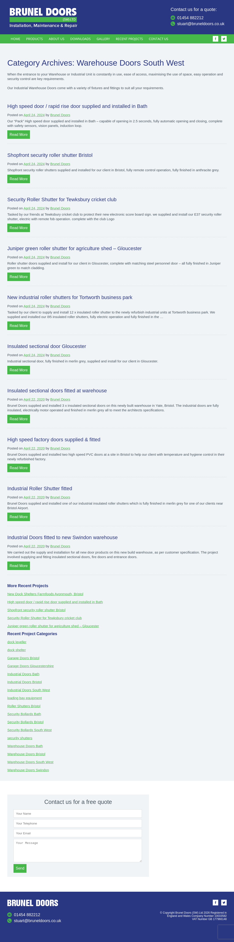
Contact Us (158, 39)
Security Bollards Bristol (25, 722)
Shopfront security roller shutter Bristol (50, 155)
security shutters (19, 738)
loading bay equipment (24, 698)
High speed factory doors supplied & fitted (53, 439)
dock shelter (16, 650)
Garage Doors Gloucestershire (30, 666)
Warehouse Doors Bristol (26, 754)
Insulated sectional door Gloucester (46, 346)
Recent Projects (129, 39)
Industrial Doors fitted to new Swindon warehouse (62, 537)
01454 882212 (190, 18)
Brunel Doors (60, 115)
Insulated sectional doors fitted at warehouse (57, 390)
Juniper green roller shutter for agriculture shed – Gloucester (74, 248)
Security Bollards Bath (24, 714)
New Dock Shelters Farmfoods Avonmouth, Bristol (45, 594)
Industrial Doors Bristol (24, 682)
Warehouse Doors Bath (25, 746)
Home (15, 39)
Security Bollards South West (29, 730)
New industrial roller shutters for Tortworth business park (69, 297)
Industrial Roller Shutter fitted (39, 488)
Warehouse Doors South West (30, 762)
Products (34, 39)
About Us (56, 39)
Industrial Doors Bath (23, 674)
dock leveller (16, 642)
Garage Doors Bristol (23, 658)
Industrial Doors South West (28, 690)
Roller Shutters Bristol (23, 706)
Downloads (80, 39)
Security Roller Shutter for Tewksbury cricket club (62, 199)
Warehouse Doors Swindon (28, 770)
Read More (19, 134)
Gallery (103, 39)
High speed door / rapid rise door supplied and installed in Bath (77, 106)
